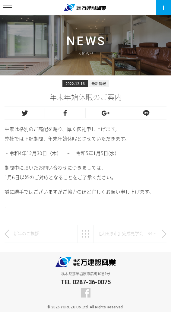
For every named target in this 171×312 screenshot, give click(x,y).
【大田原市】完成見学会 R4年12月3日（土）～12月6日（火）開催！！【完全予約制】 (127, 233)
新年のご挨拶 (26, 233)
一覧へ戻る (85, 234)
